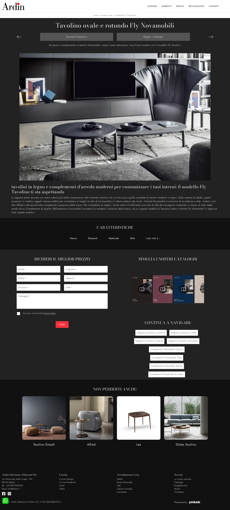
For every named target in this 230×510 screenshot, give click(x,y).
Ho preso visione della (39, 313)
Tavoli (62, 485)
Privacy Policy (50, 313)
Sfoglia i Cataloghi (153, 37)
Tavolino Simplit (44, 445)
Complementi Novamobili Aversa (166, 366)
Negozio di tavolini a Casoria (151, 332)
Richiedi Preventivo (76, 37)
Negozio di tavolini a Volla (183, 332)
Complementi (120, 15)
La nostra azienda (182, 479)
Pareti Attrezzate (124, 482)
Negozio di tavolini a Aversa (149, 341)
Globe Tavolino (186, 445)
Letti (119, 485)
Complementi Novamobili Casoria (167, 349)
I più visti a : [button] (153, 238)
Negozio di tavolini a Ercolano (183, 341)
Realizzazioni (196, 6)
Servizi (180, 6)
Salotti (120, 479)
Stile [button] (132, 238)
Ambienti (167, 6)
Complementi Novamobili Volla (167, 357)
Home (96, 15)
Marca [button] (73, 238)
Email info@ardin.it (11, 488)
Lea (138, 445)
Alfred (91, 445)
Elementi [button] (92, 238)
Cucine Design (66, 479)
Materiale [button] (114, 238)
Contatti (214, 6)
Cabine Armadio (125, 488)
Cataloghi (178, 482)
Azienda (152, 6)
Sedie (62, 488)
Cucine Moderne (67, 482)
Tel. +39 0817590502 (12, 485)
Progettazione (180, 485)
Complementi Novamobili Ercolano (166, 374)
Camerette (122, 492)
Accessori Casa (107, 15)
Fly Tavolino (131, 15)
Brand (177, 488)
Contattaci (179, 492)
